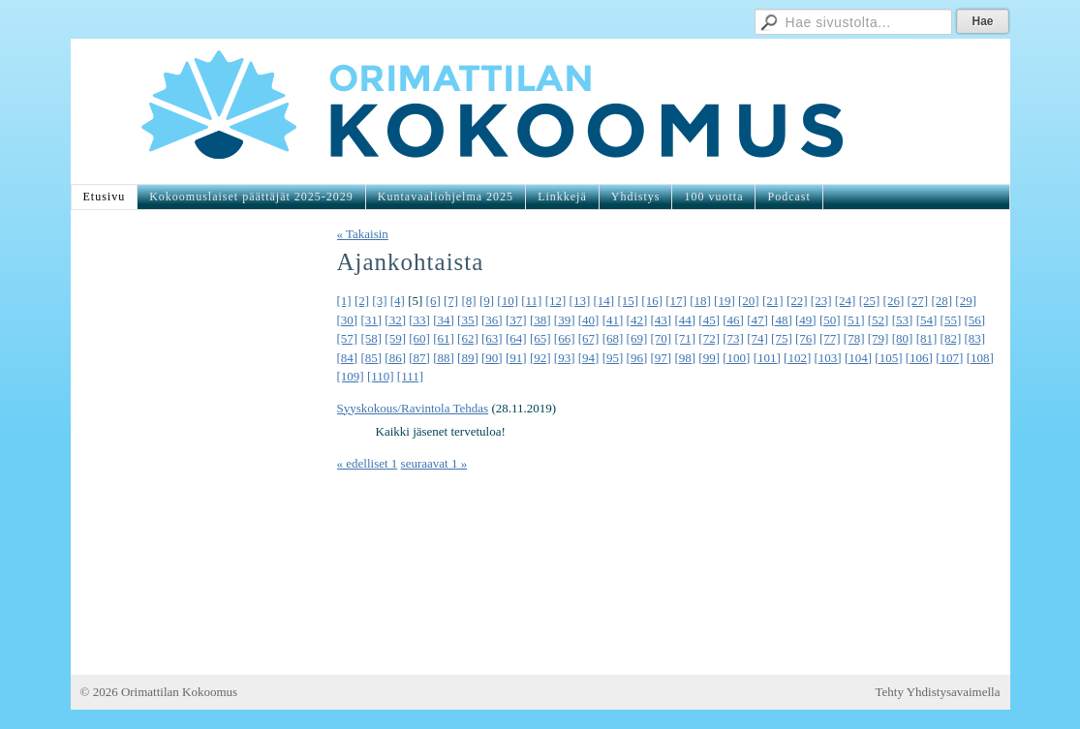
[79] (878, 338)
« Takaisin (362, 234)
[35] (467, 320)
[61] (443, 338)
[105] (888, 357)
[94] (589, 357)
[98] (684, 357)
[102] (797, 357)
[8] (468, 300)
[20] (748, 300)
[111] (410, 376)
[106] (919, 357)
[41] (613, 320)
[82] (951, 338)
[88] (443, 357)
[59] (395, 338)
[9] (486, 300)
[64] (516, 338)
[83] (974, 338)
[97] (660, 357)
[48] (781, 320)
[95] (613, 357)
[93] (564, 357)
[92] (540, 357)
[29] (965, 300)
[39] (564, 320)
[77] (830, 338)
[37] (516, 320)
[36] (492, 320)
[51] (854, 320)
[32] (395, 320)
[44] (684, 320)
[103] (828, 357)
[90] (492, 357)
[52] (878, 320)
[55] (951, 320)
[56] (974, 320)
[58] (371, 338)
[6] (433, 300)
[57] (347, 338)
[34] (443, 320)
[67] (589, 338)
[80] (902, 338)
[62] (467, 338)
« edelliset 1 (367, 463)
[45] (709, 320)
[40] (589, 320)
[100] (736, 357)
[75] (781, 338)
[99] (709, 357)
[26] (894, 300)
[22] (797, 300)
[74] (757, 338)
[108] (980, 357)
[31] (371, 320)
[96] (637, 357)
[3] (379, 300)
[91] (516, 357)
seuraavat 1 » (434, 463)
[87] (419, 357)
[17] (676, 300)
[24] (845, 300)
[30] (347, 320)
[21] (773, 300)
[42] (637, 320)
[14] (604, 300)
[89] (467, 357)
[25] (869, 300)
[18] (700, 300)
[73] (733, 338)
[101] (767, 357)
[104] (858, 357)
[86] (395, 357)
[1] (344, 300)
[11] (531, 300)
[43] (660, 320)
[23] (821, 300)
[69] (637, 338)
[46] (733, 320)
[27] (917, 300)
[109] (350, 376)
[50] (830, 320)
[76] (806, 338)
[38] (540, 320)
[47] (757, 320)
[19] (724, 300)
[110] (380, 376)
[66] (564, 338)
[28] (941, 300)
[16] (652, 300)
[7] (451, 300)
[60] (419, 338)
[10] (507, 300)
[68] (613, 338)
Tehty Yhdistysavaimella (938, 691)
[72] (709, 338)
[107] (949, 357)
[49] (806, 320)
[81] (927, 338)
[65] (540, 338)
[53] (902, 320)
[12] (556, 300)
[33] (419, 320)
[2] (362, 300)
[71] (684, 338)
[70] (660, 338)
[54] (927, 320)
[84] (347, 357)
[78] (854, 338)
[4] (397, 300)
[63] (492, 338)
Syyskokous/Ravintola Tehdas (413, 408)
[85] (371, 357)
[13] (580, 300)
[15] (627, 300)
